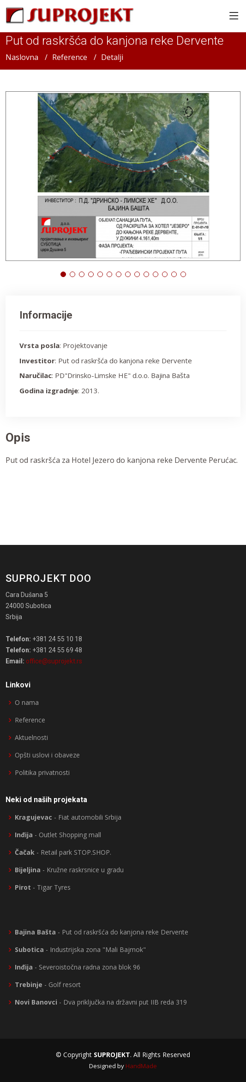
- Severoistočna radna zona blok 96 (77, 967)
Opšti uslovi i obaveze (47, 755)
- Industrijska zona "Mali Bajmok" (80, 949)
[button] (63, 274)
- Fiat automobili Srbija (68, 817)
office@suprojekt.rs (54, 661)
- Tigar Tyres (43, 887)
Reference (69, 57)
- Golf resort (48, 984)
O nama (27, 702)
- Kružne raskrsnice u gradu (69, 870)
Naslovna (22, 57)
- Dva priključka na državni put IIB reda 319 (101, 1002)
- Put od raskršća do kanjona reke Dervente (101, 932)
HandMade (141, 1066)
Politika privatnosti (42, 772)
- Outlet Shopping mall (58, 835)
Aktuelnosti (31, 737)
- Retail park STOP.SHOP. (63, 852)
